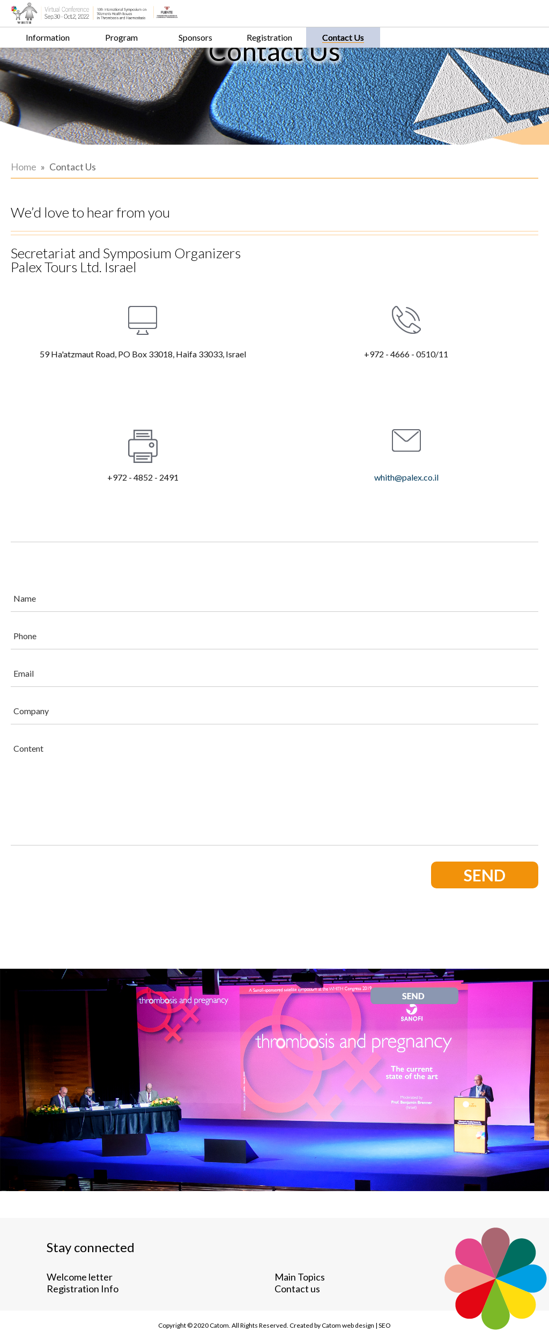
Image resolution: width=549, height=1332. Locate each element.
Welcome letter (80, 1254)
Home (23, 239)
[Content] (353, 755)
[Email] (353, 638)
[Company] (353, 676)
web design (398, 1315)
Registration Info (82, 1266)
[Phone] (353, 601)
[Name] (353, 563)
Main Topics (183, 1254)
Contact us (181, 1266)
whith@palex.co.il (492, 445)
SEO (437, 1315)
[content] (353, 755)
